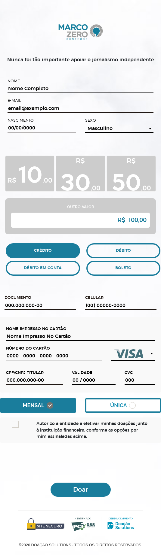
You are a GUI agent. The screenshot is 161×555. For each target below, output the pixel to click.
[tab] (30, 174)
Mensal (38, 405)
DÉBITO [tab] (123, 251)
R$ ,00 (29, 173)
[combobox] (119, 128)
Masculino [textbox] (100, 128)
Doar (80, 490)
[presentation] (80, 462)
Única (123, 405)
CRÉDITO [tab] (43, 251)
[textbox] (133, 354)
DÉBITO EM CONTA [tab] (43, 268)
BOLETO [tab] (123, 268)
